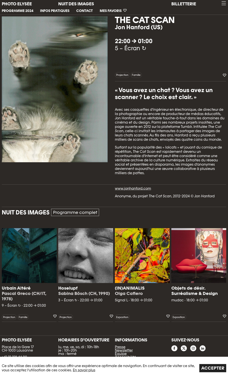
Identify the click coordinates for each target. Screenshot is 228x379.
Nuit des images (76, 3)
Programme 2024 (17, 11)
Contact (84, 11)
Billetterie (183, 3)
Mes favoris (113, 11)
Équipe (121, 354)
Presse (120, 347)
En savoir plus (84, 370)
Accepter (212, 368)
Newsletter (124, 350)
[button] (223, 3)
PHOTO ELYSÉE (17, 4)
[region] (114, 368)
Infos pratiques (54, 11)
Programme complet (75, 212)
